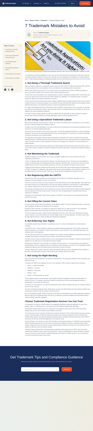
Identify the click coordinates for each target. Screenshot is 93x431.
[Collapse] (20, 46)
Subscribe (67, 369)
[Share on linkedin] (5, 89)
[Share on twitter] (9, 89)
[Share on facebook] (12, 89)
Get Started (85, 3)
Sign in (73, 3)
